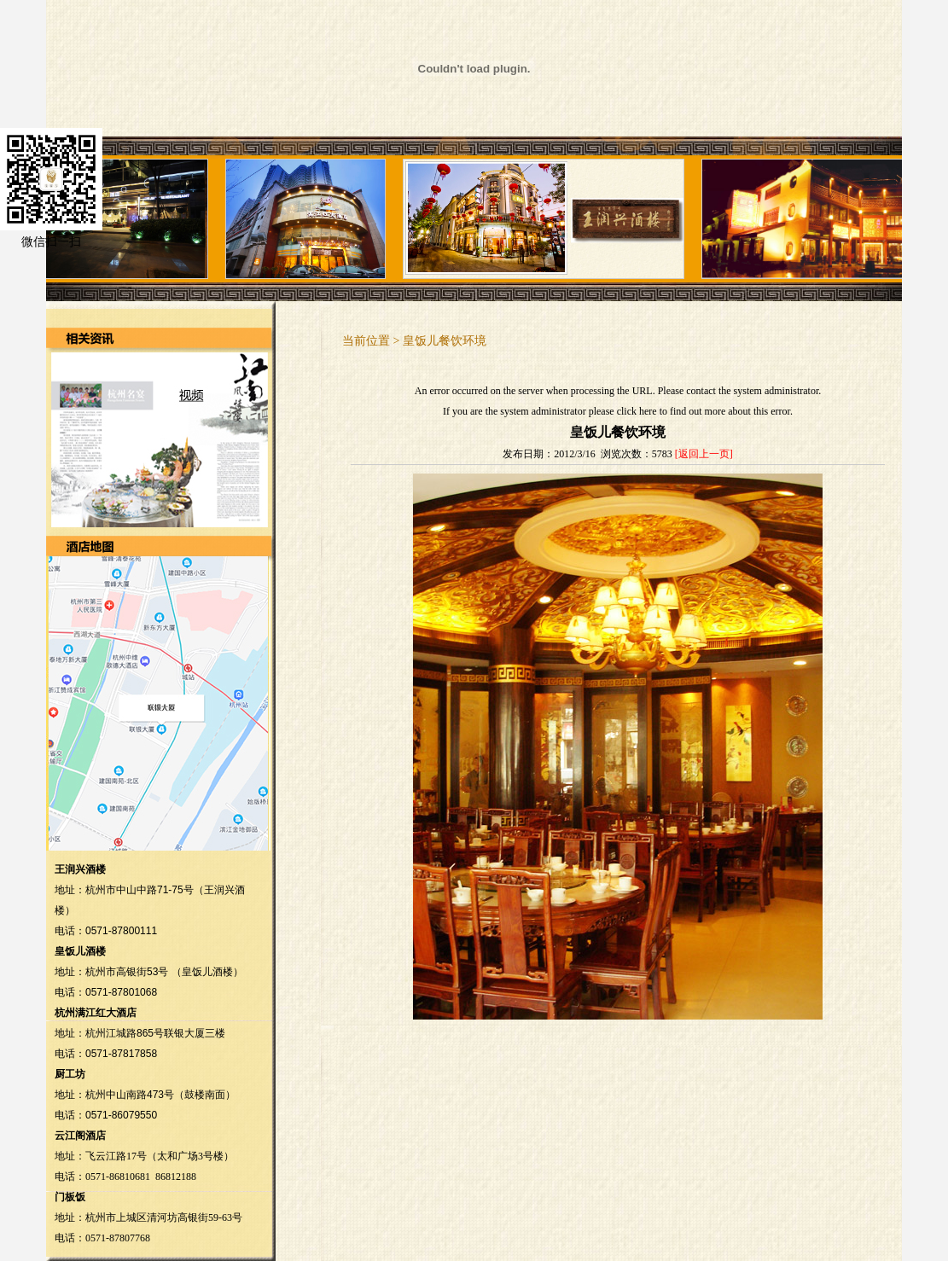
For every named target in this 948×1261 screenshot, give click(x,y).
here (648, 411)
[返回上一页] (704, 454)
